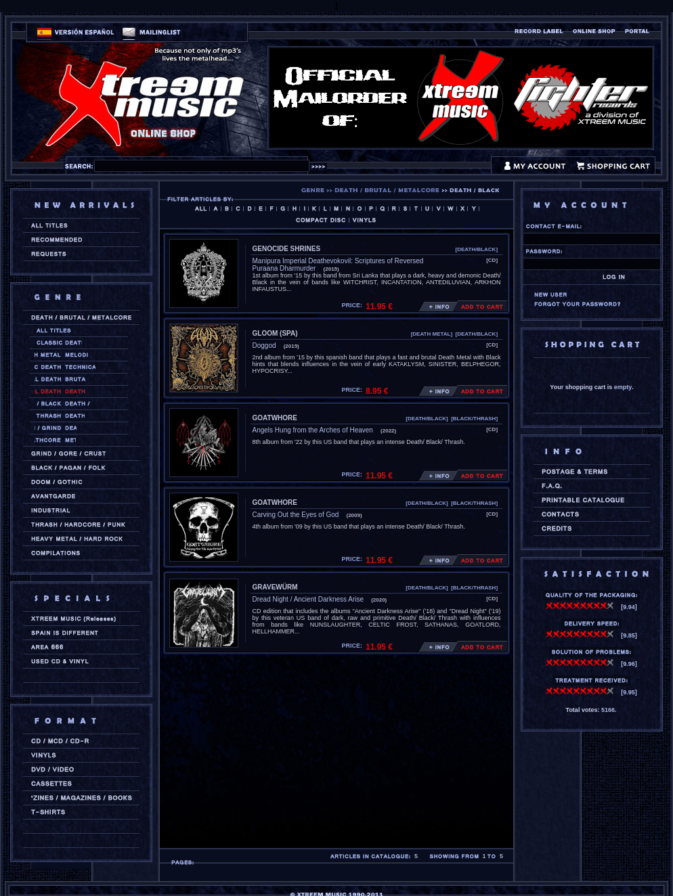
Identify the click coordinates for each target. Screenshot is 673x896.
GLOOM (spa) (275, 333)
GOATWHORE (275, 418)
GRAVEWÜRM (275, 587)
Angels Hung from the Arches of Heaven (313, 430)
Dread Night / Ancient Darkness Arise (308, 599)
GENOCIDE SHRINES (287, 248)
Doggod (264, 345)
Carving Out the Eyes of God (296, 514)
